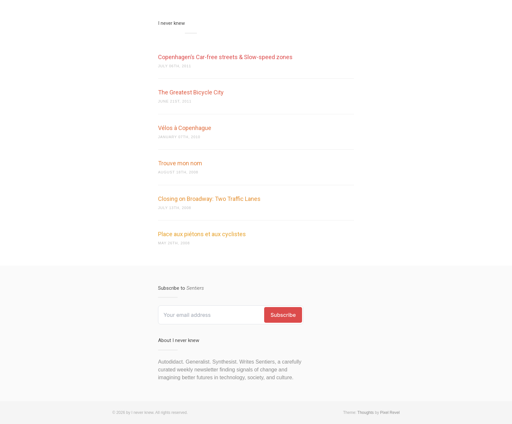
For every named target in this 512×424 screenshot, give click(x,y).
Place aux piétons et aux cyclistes (202, 234)
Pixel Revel (390, 412)
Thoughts (366, 412)
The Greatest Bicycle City (191, 92)
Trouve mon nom (180, 163)
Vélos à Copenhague (184, 127)
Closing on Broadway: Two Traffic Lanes (209, 198)
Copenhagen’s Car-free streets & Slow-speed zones (225, 57)
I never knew (171, 23)
